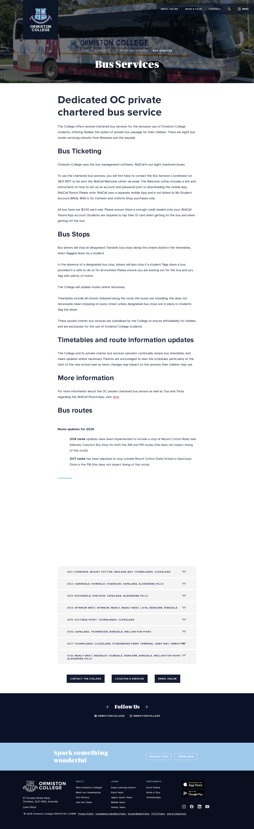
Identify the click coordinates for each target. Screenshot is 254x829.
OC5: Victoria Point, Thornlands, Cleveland (100, 621)
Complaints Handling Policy (110, 813)
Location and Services (131, 50)
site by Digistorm (176, 813)
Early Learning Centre (123, 787)
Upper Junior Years (121, 797)
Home (85, 50)
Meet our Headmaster (88, 792)
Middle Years (118, 802)
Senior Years (118, 807)
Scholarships (153, 797)
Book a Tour (193, 9)
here (116, 397)
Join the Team (84, 802)
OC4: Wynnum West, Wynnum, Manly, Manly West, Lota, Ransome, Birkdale (122, 609)
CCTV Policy (158, 813)
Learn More (29, 807)
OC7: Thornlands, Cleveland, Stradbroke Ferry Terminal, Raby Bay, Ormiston (126, 645)
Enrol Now (186, 756)
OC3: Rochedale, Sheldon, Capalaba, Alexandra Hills (107, 597)
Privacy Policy (86, 813)
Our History (82, 797)
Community (102, 50)
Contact (214, 9)
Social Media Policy (139, 813)
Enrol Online (169, 9)
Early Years (117, 792)
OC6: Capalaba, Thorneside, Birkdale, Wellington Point (109, 633)
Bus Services (162, 50)
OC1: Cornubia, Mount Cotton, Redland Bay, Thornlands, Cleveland (119, 573)
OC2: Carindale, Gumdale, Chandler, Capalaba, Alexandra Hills (115, 585)
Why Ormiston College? (89, 787)
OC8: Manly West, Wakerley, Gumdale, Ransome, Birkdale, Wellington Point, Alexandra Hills (124, 659)
